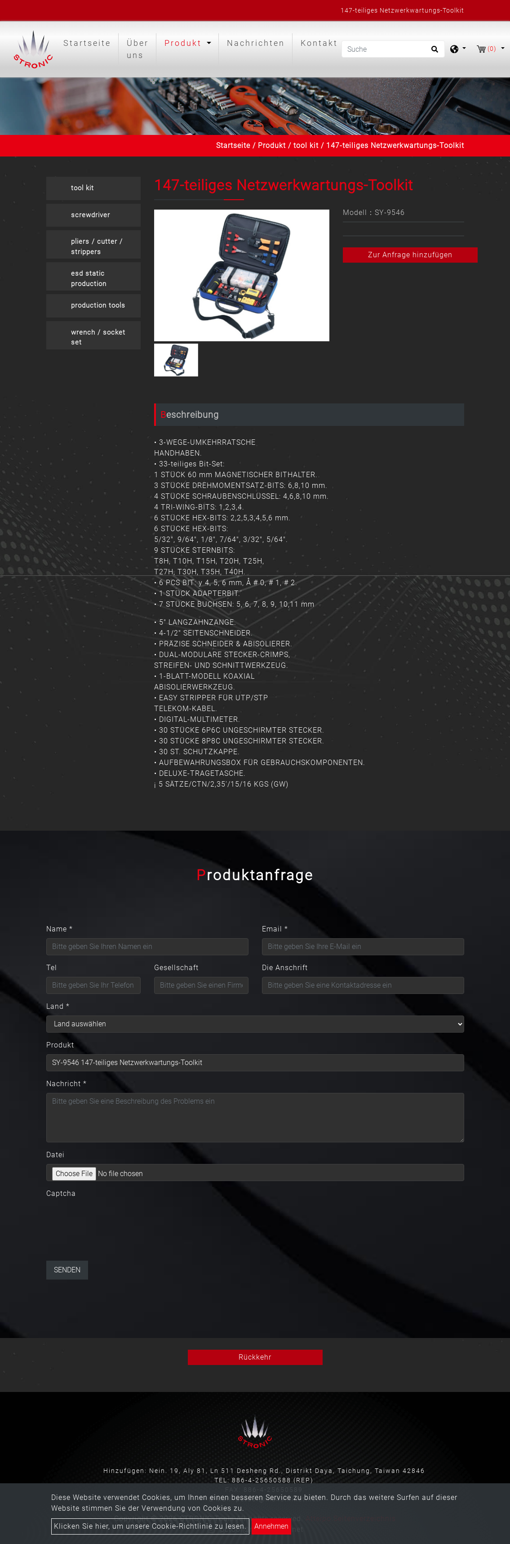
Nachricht (66, 1083)
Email (275, 929)
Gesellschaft (176, 967)
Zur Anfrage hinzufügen (410, 255)
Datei (55, 1154)
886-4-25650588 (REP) (273, 1480)
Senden (67, 1270)
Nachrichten (256, 43)
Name (59, 929)
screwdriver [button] (90, 215)
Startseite (89, 42)
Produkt (272, 145)
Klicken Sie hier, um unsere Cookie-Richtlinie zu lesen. (150, 1526)
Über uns (138, 49)
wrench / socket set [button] (98, 337)
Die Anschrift (285, 967)
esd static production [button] (88, 278)
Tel (51, 967)
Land (58, 1006)
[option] (241, 275)
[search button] (433, 52)
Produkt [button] (184, 43)
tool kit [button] (82, 188)
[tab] (93, 188)
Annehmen (271, 1526)
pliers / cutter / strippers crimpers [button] (97, 248)
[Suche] (393, 49)
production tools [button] (98, 305)
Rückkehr (255, 1357)
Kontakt (319, 43)
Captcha (61, 1193)
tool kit (306, 145)
